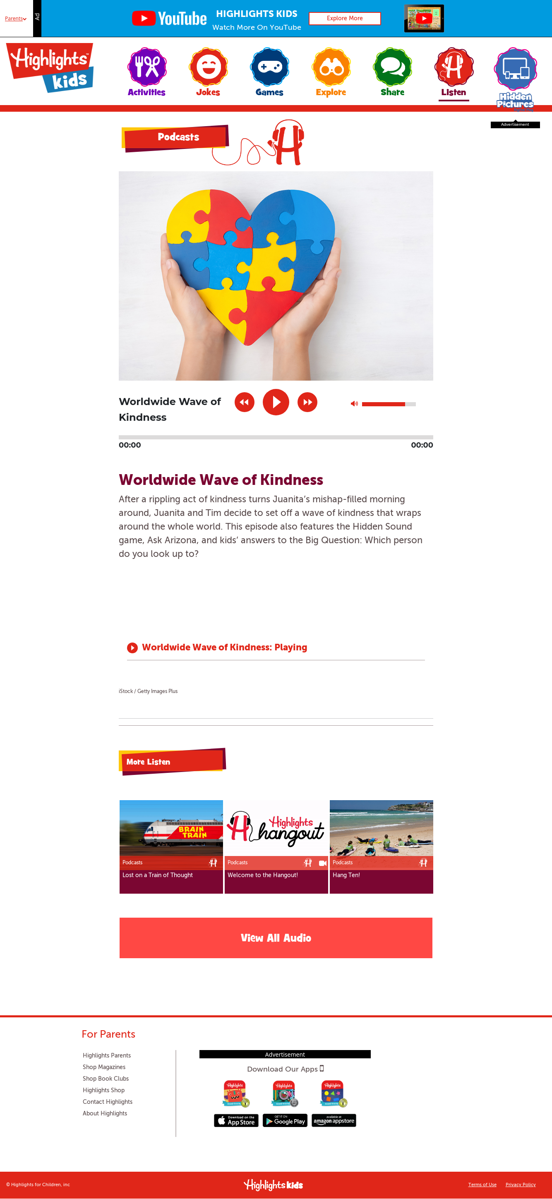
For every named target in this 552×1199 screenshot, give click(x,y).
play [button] (276, 402)
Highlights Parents (107, 1056)
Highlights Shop (104, 1090)
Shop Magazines (104, 1067)
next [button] (307, 402)
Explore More (345, 19)
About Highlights (105, 1114)
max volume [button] (354, 406)
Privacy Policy (521, 1185)
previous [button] (244, 402)
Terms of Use (482, 1185)
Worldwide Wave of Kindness (205, 647)
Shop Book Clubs (106, 1079)
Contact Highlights (107, 1102)
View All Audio (276, 939)
